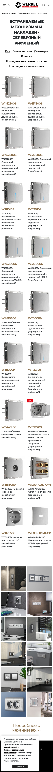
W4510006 (35, 264)
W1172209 (35, 427)
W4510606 (8, 318)
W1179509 (8, 533)
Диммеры (41, 51)
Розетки (26, 56)
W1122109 (34, 369)
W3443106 (8, 427)
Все (7, 51)
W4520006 (9, 264)
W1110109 (7, 209)
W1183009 (8, 484)
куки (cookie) (10, 747)
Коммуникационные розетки (26, 61)
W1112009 (8, 369)
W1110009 (35, 318)
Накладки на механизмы (26, 66)
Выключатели (22, 51)
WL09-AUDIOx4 (39, 484)
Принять (20, 766)
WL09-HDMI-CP (39, 533)
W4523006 (8, 103)
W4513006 (35, 103)
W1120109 (34, 209)
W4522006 (8, 155)
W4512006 (35, 155)
